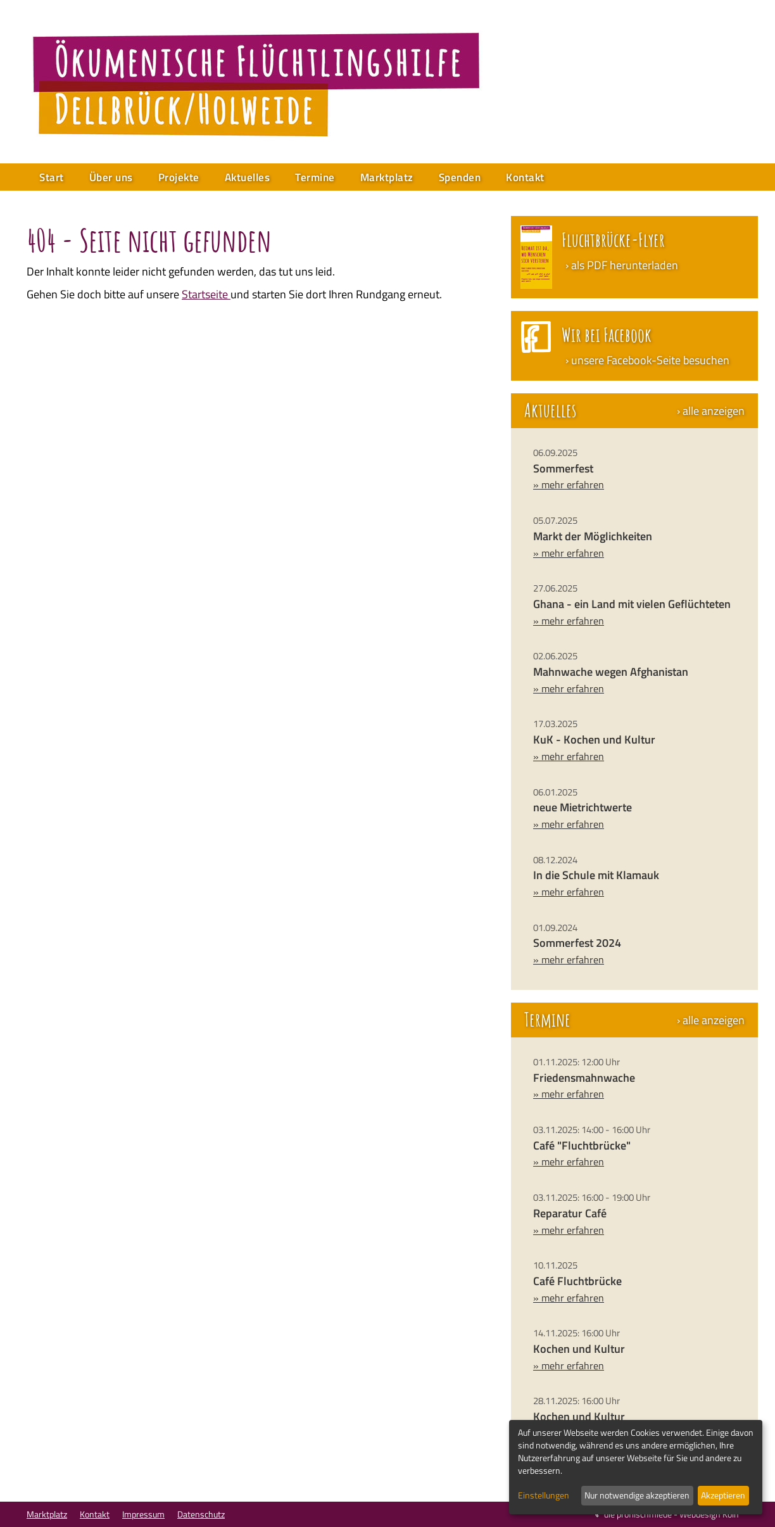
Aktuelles (247, 177)
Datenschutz (201, 1514)
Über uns (111, 177)
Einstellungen (543, 1495)
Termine (315, 177)
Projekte (178, 177)
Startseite (206, 294)
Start (51, 177)
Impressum (143, 1514)
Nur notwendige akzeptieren (637, 1495)
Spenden (460, 177)
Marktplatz (386, 177)
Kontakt (525, 177)
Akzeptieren (723, 1495)
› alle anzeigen (711, 411)
